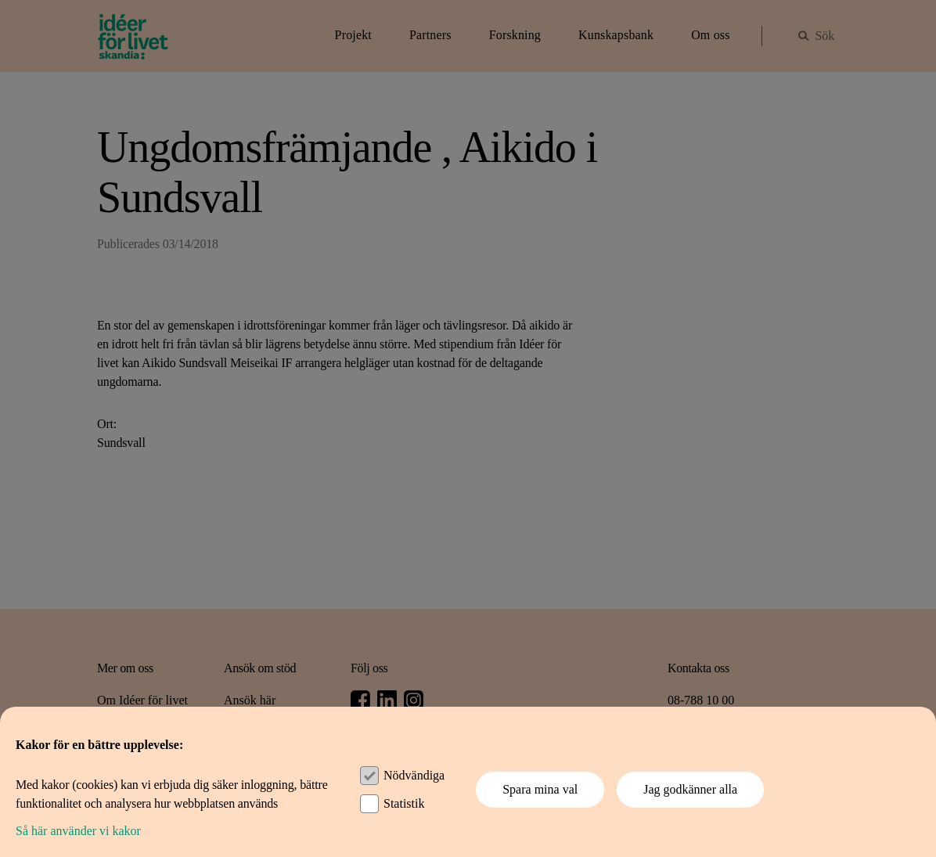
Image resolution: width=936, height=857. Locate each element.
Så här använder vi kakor (78, 830)
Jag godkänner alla (690, 789)
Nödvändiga (414, 775)
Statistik (403, 803)
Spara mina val (540, 789)
